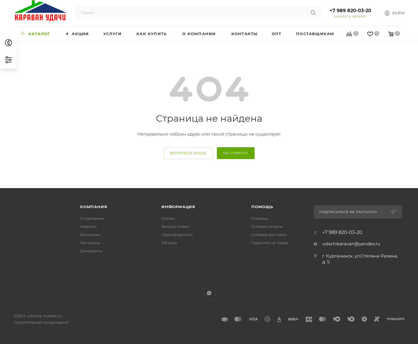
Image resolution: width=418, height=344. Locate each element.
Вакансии (90, 234)
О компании (92, 218)
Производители (177, 234)
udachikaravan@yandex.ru (351, 243)
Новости (88, 226)
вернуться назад (188, 153)
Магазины (90, 242)
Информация (178, 206)
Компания (93, 206)
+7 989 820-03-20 (350, 10)
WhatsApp (209, 293)
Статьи (167, 218)
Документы (91, 250)
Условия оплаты (267, 226)
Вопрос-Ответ (175, 226)
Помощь (262, 206)
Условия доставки (269, 234)
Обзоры (169, 242)
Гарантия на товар (269, 242)
